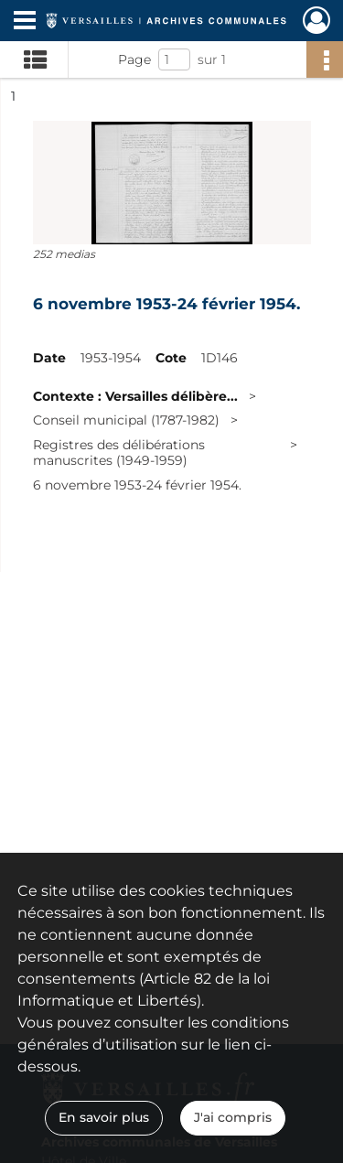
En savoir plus (104, 1117)
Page (134, 59)
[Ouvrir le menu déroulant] (25, 22)
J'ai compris (233, 1117)
